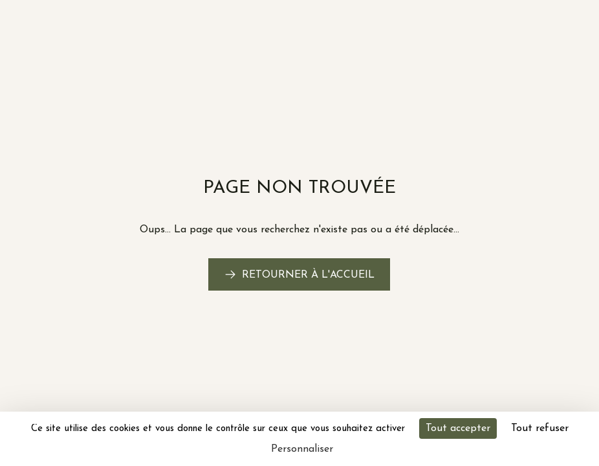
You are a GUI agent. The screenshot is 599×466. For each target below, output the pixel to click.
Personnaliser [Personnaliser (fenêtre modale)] (302, 449)
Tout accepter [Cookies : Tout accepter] (458, 428)
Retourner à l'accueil (308, 275)
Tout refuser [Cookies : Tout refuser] (540, 428)
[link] (299, 274)
